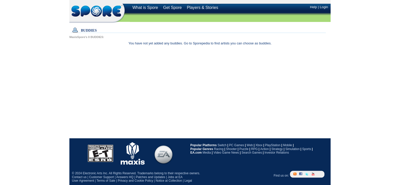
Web (250, 145)
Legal (188, 180)
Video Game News (226, 152)
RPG (254, 149)
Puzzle (243, 149)
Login (324, 7)
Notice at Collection (169, 180)
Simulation (292, 149)
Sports (306, 149)
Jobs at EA (175, 177)
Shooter (231, 149)
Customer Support (101, 177)
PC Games (236, 145)
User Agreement (83, 180)
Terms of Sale (105, 180)
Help (313, 7)
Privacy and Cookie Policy (135, 180)
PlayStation (273, 145)
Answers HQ (124, 177)
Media (207, 152)
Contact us (79, 177)
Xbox (258, 145)
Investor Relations (277, 152)
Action (264, 149)
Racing (218, 149)
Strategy (277, 149)
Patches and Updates (150, 177)
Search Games (252, 152)
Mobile (287, 145)
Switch (222, 145)
